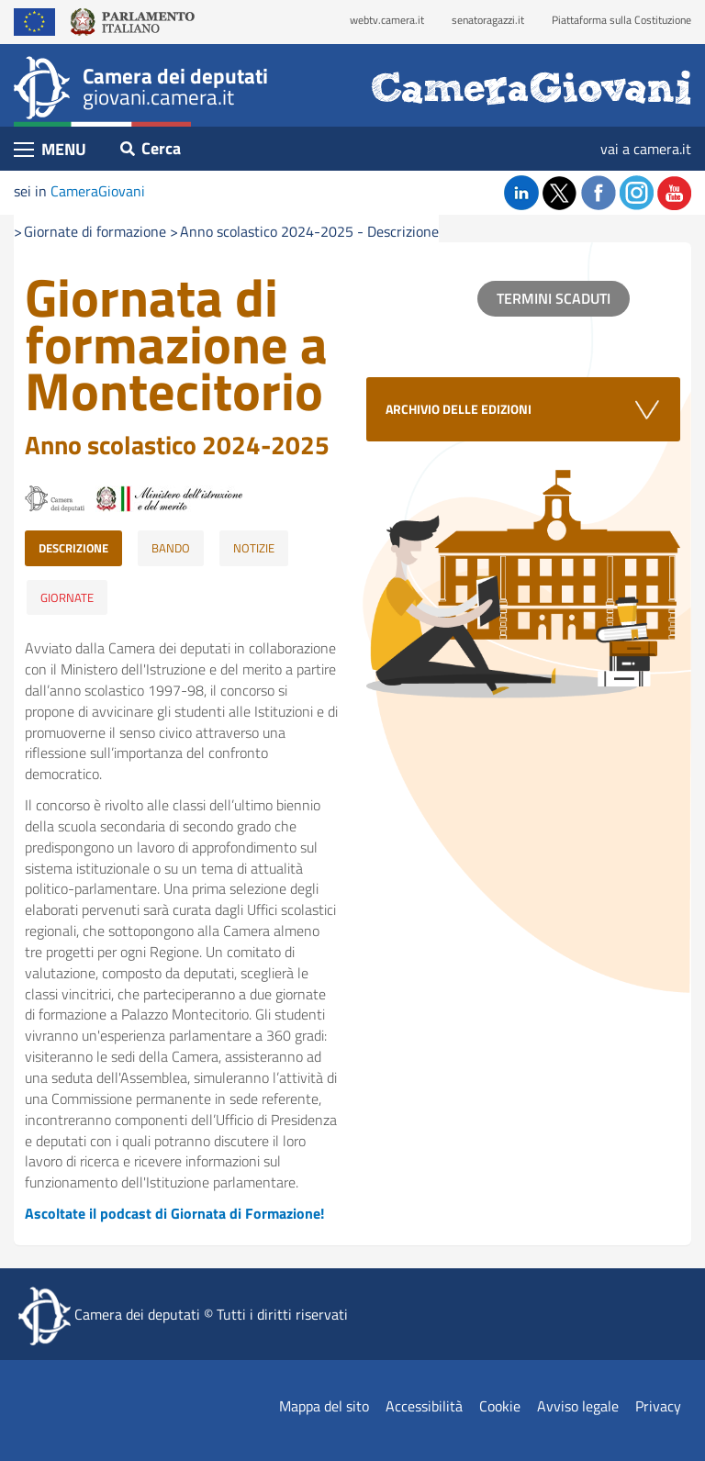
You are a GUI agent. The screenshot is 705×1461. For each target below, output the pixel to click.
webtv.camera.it (387, 19)
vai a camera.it (645, 149)
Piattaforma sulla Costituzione (621, 19)
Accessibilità (424, 1406)
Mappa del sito (324, 1406)
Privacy (658, 1406)
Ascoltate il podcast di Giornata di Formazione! (174, 1213)
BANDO (170, 548)
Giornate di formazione (95, 231)
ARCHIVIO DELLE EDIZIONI (459, 408)
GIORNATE (67, 597)
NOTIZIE (253, 548)
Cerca (150, 148)
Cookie (499, 1406)
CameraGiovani (97, 191)
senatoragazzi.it (488, 19)
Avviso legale (578, 1406)
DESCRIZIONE (73, 548)
